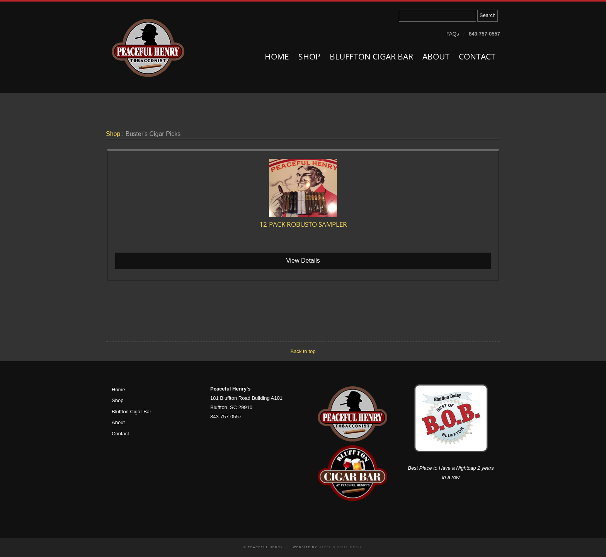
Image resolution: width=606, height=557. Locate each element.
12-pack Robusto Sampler (303, 225)
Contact (477, 57)
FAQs (452, 34)
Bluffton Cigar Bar (371, 57)
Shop (309, 57)
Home (277, 57)
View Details (303, 260)
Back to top (302, 351)
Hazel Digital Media (341, 547)
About (435, 57)
